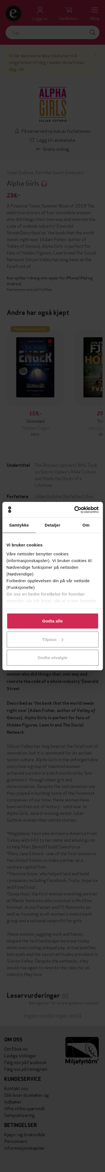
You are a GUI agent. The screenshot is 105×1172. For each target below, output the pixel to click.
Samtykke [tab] (19, 525)
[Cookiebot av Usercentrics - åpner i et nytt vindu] (75, 509)
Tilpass (52, 639)
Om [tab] (86, 525)
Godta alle (52, 621)
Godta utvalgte (52, 657)
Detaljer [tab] (52, 525)
